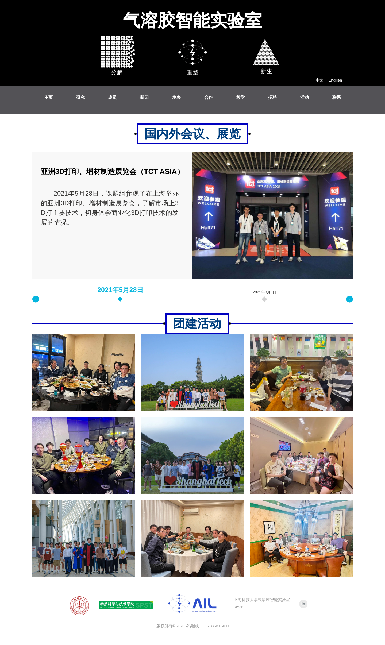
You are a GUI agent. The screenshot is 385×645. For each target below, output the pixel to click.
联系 (336, 97)
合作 (208, 97)
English (335, 80)
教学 (240, 97)
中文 (319, 80)
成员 (112, 97)
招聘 (272, 97)
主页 (48, 97)
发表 (176, 97)
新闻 (144, 97)
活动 (304, 97)
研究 (80, 97)
